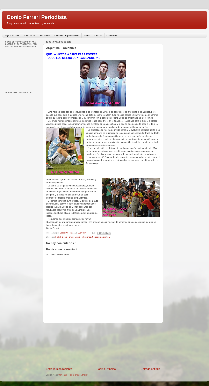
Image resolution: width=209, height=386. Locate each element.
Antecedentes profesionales (66, 35)
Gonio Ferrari (29, 35)
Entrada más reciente (59, 368)
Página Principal (106, 368)
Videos (87, 35)
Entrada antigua (150, 368)
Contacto (98, 35)
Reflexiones (86, 237)
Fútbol (58, 237)
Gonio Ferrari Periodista (37, 17)
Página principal (12, 35)
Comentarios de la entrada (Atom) (73, 375)
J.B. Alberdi (45, 35)
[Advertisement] (103, 345)
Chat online (112, 35)
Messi (77, 237)
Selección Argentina (101, 237)
